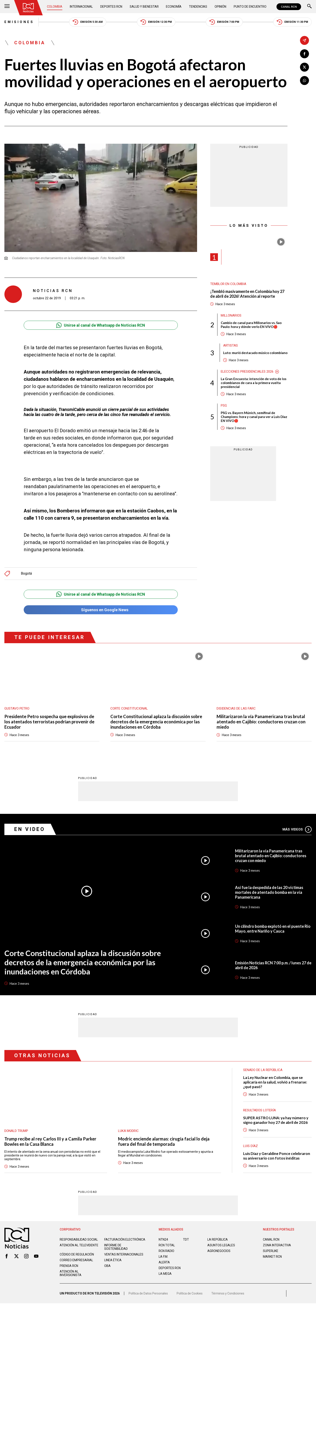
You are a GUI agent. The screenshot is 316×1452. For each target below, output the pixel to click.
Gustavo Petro (16, 708)
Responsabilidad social (79, 1239)
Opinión (220, 6)
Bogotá (26, 573)
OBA (107, 1265)
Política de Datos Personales (148, 1293)
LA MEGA (165, 1273)
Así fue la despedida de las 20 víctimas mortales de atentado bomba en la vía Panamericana (269, 892)
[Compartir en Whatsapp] (304, 80)
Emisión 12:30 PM (156, 22)
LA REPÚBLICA (217, 1239)
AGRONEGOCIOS (218, 1250)
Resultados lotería (259, 1110)
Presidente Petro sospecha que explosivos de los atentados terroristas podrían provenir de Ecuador (49, 722)
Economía (173, 6)
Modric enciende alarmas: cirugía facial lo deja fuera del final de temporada (164, 1141)
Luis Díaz (250, 1146)
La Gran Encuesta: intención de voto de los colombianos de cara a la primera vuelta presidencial (253, 383)
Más (297, 829)
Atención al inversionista (70, 1273)
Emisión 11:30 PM (292, 22)
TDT (186, 1239)
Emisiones (19, 22)
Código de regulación (77, 1254)
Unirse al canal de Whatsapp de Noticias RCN (100, 325)
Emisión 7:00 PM (224, 22)
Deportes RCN (111, 6)
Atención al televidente (79, 1245)
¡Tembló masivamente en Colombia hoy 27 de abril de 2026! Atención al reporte (247, 294)
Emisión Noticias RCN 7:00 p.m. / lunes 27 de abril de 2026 (273, 965)
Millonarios (231, 315)
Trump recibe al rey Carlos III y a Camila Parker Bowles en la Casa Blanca (50, 1141)
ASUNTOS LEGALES (221, 1245)
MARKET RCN (272, 1256)
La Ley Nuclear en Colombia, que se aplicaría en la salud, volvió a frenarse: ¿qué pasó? (275, 1082)
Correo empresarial (76, 1260)
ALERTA (164, 1262)
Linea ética (113, 1260)
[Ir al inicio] (28, 7)
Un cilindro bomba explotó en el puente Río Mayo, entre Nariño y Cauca (273, 928)
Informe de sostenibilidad (116, 1246)
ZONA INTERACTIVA (277, 1245)
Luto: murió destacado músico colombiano (255, 353)
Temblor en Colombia (228, 284)
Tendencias (198, 6)
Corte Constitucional (129, 708)
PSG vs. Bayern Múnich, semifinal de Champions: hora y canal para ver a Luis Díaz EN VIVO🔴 (254, 417)
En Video (29, 829)
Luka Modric (128, 1131)
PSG (224, 405)
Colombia (54, 6)
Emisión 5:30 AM (88, 22)
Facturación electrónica (124, 1239)
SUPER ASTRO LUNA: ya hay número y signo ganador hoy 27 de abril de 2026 (275, 1119)
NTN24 (163, 1239)
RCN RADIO (166, 1250)
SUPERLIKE (270, 1250)
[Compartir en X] (304, 67)
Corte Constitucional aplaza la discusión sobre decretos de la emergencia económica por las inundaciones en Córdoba (156, 722)
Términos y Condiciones (227, 1293)
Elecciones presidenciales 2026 (247, 372)
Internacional (81, 6)
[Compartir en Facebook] (304, 53)
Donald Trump (16, 1131)
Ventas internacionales (123, 1254)
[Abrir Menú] (7, 7)
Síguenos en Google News (100, 610)
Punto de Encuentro (250, 6)
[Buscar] (309, 6)
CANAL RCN (289, 6)
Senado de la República (262, 1070)
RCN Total (167, 1245)
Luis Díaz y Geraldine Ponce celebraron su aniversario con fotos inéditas (276, 1155)
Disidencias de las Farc (236, 708)
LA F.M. (163, 1256)
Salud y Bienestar (144, 6)
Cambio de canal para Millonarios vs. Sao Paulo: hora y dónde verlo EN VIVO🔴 (251, 325)
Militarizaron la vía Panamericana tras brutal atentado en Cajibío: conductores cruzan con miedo (261, 722)
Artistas (230, 345)
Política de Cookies (190, 1293)
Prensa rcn (69, 1265)
